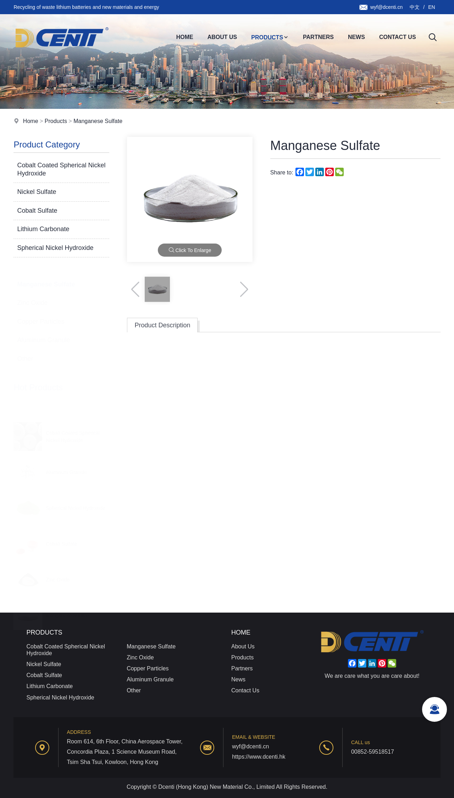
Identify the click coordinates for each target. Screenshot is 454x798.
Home (184, 37)
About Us (222, 37)
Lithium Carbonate (43, 229)
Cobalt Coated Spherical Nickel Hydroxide (61, 169)
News (356, 37)
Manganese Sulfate (97, 121)
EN (431, 7)
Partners (318, 37)
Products (270, 37)
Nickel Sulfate (36, 192)
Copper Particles (40, 314)
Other (25, 351)
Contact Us (397, 37)
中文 (415, 7)
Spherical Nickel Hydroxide (55, 247)
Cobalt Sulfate (37, 210)
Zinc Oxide (32, 295)
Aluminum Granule (43, 332)
